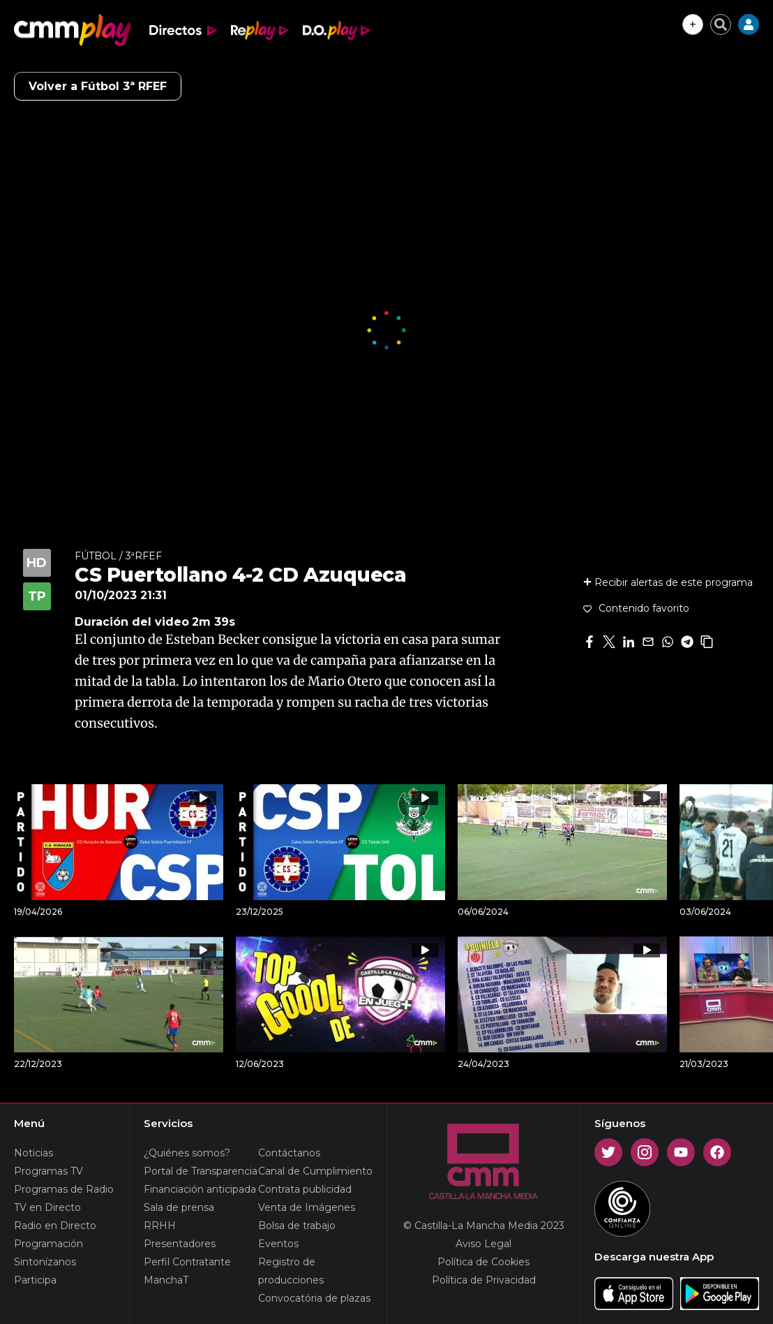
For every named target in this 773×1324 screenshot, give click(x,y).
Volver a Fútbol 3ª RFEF (98, 86)
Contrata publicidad (305, 1189)
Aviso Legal (483, 1243)
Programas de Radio (64, 1189)
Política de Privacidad (484, 1280)
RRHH (160, 1225)
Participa (35, 1280)
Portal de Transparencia (200, 1171)
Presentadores (180, 1243)
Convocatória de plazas (314, 1298)
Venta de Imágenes (306, 1207)
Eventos (278, 1243)
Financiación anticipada (200, 1189)
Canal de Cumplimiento (315, 1171)
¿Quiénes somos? (187, 1153)
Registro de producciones (291, 1271)
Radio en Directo (55, 1225)
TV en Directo (47, 1207)
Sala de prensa (179, 1207)
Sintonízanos (45, 1262)
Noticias (33, 1153)
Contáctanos (289, 1153)
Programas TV (48, 1171)
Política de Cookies (483, 1262)
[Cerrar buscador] (720, 24)
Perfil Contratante (187, 1262)
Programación (48, 1243)
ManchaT (166, 1280)
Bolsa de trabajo (297, 1225)
